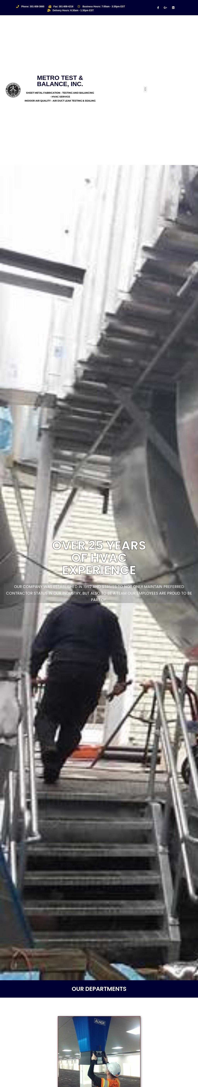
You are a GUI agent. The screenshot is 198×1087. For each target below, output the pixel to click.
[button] (145, 89)
